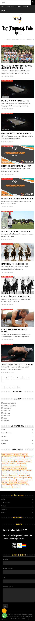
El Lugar (19, 7)
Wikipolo (6, 420)
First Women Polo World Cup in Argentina (16, 166)
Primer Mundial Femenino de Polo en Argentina (17, 198)
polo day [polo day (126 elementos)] (23, 466)
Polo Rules (6, 415)
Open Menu (3, 2)
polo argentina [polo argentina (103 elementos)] (11, 463)
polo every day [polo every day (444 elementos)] (6, 470)
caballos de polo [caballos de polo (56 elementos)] (19, 459)
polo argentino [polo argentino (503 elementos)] (21, 463)
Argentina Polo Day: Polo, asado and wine (15, 231)
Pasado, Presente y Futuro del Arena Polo (16, 133)
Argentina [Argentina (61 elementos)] (24, 454)
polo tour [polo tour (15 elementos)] (12, 482)
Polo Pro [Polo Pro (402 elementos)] (4, 482)
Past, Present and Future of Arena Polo (15, 101)
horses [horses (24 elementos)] (4, 461)
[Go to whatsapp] (4, 615)
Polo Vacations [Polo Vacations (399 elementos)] (6, 484)
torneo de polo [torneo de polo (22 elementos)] (24, 484)
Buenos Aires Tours (9, 405)
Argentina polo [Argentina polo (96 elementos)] (6, 456)
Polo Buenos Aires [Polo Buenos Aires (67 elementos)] (7, 466)
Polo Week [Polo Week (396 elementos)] (15, 484)
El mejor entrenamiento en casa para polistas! (14, 330)
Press (5, 418)
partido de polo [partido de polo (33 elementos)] (19, 461)
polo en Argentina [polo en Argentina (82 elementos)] (7, 468)
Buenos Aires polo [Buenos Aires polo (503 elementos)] (7, 459)
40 (28, 378)
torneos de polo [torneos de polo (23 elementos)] (6, 487)
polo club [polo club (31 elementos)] (17, 466)
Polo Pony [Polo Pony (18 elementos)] (28, 480)
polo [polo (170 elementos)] (3, 463)
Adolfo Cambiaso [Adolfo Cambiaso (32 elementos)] (7, 454)
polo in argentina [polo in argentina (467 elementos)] (24, 475)
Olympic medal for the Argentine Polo (14, 264)
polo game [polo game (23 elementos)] (5, 473)
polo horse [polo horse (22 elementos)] (5, 475)
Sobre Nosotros (10, 7)
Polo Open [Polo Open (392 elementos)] (13, 480)
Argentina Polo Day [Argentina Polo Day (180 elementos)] (18, 456)
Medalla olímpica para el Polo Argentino (15, 296)
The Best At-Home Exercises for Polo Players (17, 364)
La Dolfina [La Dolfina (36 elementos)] (11, 461)
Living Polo (7, 410)
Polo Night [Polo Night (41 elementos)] (5, 480)
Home (2, 7)
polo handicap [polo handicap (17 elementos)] (14, 473)
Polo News (6, 413)
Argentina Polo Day (7, 45)
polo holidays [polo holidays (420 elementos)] (24, 473)
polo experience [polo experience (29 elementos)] (16, 470)
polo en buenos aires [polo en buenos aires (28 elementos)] (20, 468)
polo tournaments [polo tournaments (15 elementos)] (21, 482)
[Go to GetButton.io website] (4, 619)
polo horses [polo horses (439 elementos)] (13, 475)
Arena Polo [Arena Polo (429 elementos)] (17, 454)
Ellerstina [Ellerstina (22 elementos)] (28, 459)
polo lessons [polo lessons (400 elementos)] (18, 477)
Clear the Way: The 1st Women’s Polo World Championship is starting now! (16, 67)
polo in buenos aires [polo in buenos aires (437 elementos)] (7, 477)
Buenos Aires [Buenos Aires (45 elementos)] (28, 456)
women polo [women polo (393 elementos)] (16, 487)
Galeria (3, 11)
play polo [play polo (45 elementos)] (28, 461)
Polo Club (25, 7)
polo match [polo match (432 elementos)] (27, 477)
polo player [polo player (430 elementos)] (20, 480)
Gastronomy (7, 408)
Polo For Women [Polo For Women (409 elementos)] (27, 470)
